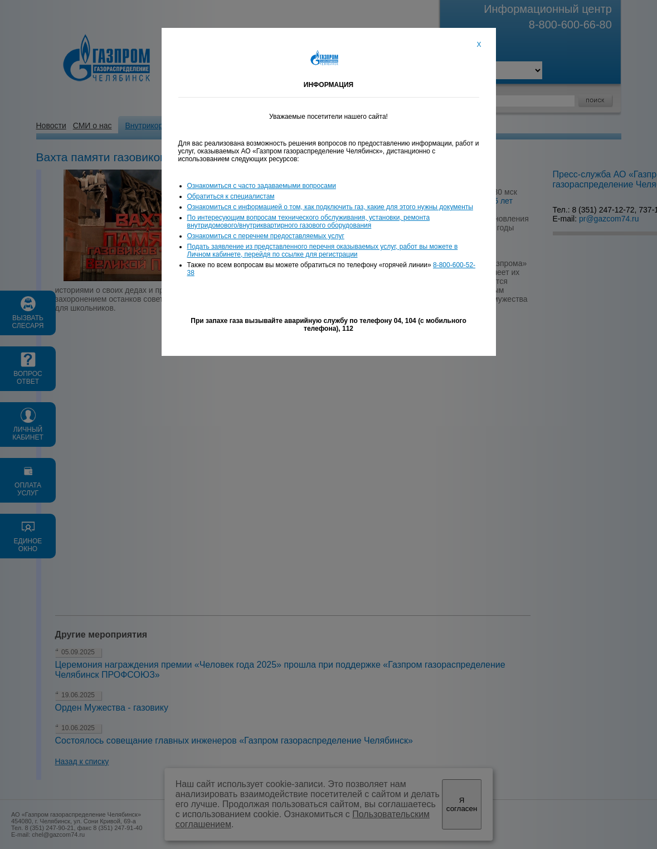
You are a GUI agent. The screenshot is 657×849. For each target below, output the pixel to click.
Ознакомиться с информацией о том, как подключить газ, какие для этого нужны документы (330, 207)
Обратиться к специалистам (231, 196)
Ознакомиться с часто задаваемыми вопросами (261, 186)
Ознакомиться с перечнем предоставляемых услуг (265, 236)
